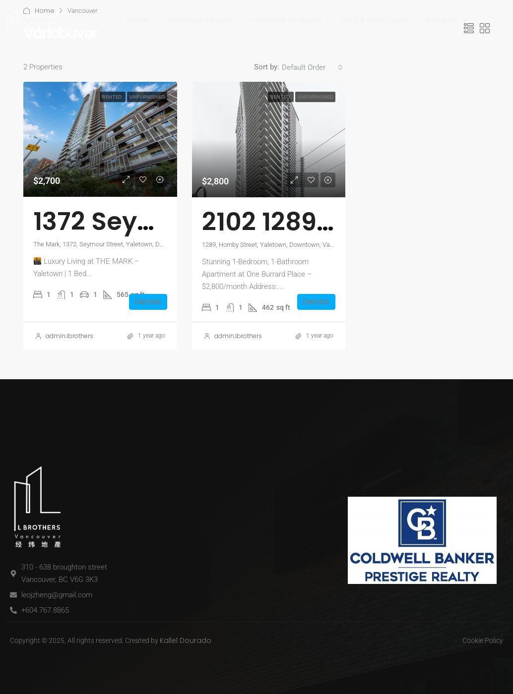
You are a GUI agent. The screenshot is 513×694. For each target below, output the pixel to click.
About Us (447, 20)
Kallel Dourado (185, 640)
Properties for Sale (199, 20)
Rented (112, 97)
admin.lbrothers (69, 336)
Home (137, 20)
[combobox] (312, 67)
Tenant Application (373, 20)
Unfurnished (147, 97)
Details (148, 301)
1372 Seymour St (134, 221)
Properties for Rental (285, 20)
